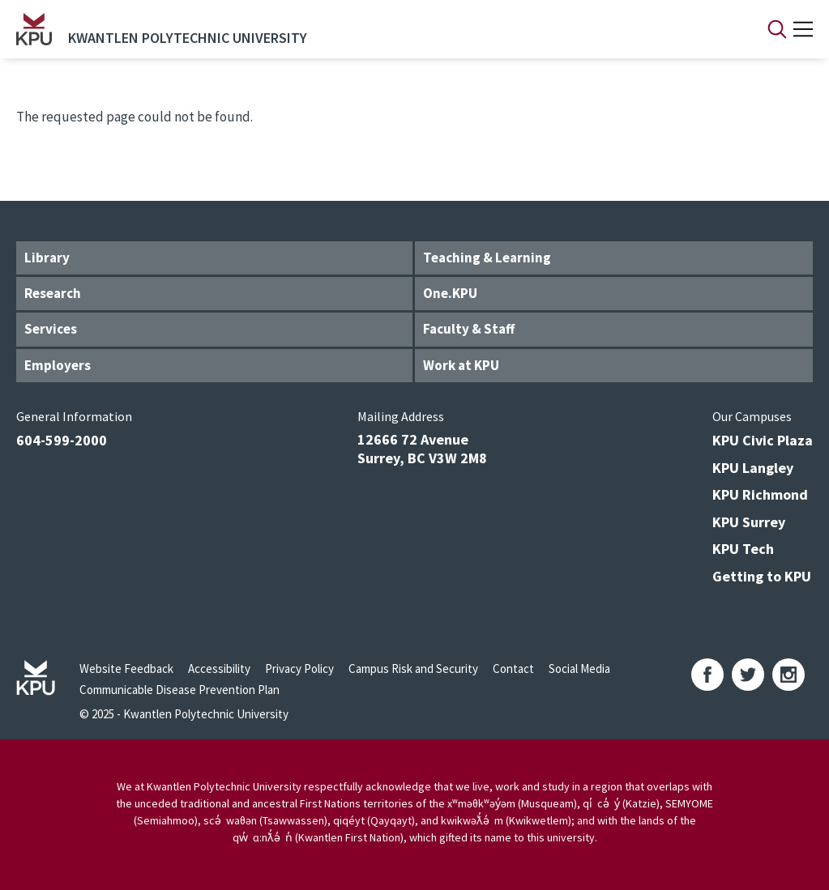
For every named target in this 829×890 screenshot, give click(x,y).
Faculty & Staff (469, 329)
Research (52, 293)
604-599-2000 (61, 440)
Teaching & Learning (487, 257)
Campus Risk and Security (413, 668)
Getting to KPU (761, 576)
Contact (513, 668)
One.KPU (450, 293)
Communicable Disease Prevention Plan (179, 689)
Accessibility (219, 668)
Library (47, 257)
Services (50, 329)
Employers (57, 365)
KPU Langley (752, 467)
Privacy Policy (299, 668)
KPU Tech (743, 548)
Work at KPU (461, 365)
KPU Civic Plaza (762, 440)
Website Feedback (126, 668)
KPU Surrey (748, 522)
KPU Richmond (760, 494)
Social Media (579, 668)
